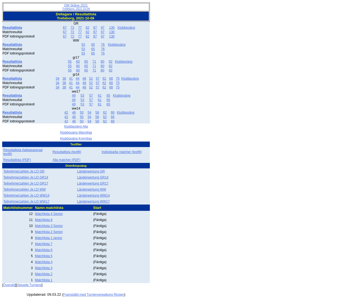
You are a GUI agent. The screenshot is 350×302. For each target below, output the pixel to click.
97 (102, 28)
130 (112, 28)
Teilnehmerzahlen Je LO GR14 (25, 177)
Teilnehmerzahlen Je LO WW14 (26, 195)
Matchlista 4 (43, 262)
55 (69, 62)
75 (117, 78)
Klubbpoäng (126, 28)
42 (66, 112)
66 (112, 112)
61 (99, 95)
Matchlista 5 (43, 256)
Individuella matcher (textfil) (122, 152)
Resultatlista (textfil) (66, 152)
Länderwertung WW (91, 189)
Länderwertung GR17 (93, 183)
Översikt (9, 285)
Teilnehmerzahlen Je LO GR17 (25, 183)
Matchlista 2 (43, 274)
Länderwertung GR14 (93, 177)
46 (74, 112)
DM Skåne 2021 (76, 7)
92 (110, 62)
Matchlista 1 (43, 280)
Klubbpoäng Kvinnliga (76, 138)
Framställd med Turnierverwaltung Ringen (93, 295)
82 (87, 28)
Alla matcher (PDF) (66, 160)
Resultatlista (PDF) (17, 160)
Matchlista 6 (43, 250)
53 (83, 45)
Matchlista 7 (43, 244)
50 (81, 112)
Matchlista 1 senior (48, 238)
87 (95, 28)
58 (97, 112)
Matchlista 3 (43, 268)
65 (93, 45)
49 (73, 95)
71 (94, 62)
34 (57, 78)
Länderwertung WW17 (93, 201)
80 (102, 62)
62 (104, 78)
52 (91, 78)
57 (97, 78)
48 (84, 78)
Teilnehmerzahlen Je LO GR (24, 171)
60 (78, 62)
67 (64, 28)
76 (102, 45)
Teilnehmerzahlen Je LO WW (24, 189)
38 (64, 78)
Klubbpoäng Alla (76, 126)
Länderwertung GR (91, 171)
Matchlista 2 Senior (49, 232)
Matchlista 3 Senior (49, 226)
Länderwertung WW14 (93, 195)
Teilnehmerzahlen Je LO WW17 (26, 201)
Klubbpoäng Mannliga (76, 132)
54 (89, 112)
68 (111, 78)
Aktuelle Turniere (29, 285)
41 (71, 78)
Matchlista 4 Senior (49, 214)
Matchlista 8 (43, 220)
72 (72, 28)
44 (77, 78)
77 (80, 28)
